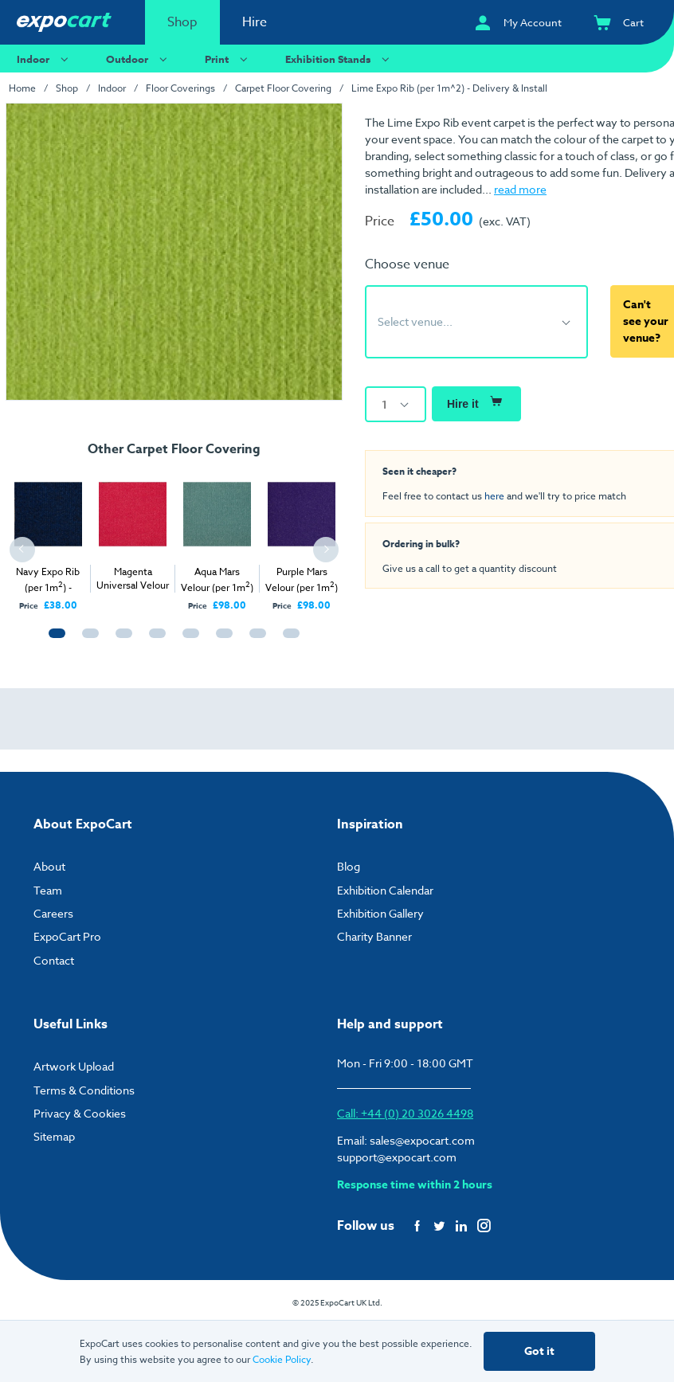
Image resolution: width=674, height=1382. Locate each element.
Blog (348, 866)
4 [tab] (154, 640)
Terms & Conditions (84, 1090)
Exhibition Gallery (380, 913)
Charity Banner (374, 936)
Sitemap (54, 1136)
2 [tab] (87, 640)
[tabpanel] (48, 538)
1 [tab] (53, 640)
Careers (53, 913)
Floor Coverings (180, 88)
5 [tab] (187, 640)
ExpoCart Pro (67, 936)
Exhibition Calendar (385, 890)
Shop (182, 22)
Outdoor (138, 58)
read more (520, 189)
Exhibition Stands (339, 58)
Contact (53, 960)
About (49, 866)
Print (228, 58)
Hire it (476, 400)
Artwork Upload (73, 1066)
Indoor (44, 58)
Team (47, 890)
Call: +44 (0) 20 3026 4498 (405, 1113)
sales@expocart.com (422, 1140)
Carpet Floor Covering (283, 88)
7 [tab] (254, 640)
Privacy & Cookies (79, 1113)
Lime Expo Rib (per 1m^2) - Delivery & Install (449, 88)
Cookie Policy (282, 1359)
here (494, 495)
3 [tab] (120, 640)
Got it (539, 1351)
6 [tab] (220, 640)
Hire (254, 22)
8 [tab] (287, 640)
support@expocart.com (397, 1157)
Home (22, 88)
